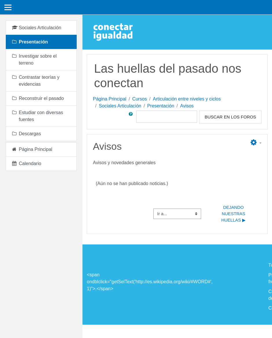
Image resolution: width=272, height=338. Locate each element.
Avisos (187, 105)
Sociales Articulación (120, 105)
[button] (132, 117)
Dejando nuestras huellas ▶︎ (234, 214)
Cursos (139, 98)
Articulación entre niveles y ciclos (187, 98)
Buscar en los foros (230, 117)
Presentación (160, 105)
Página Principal (109, 98)
